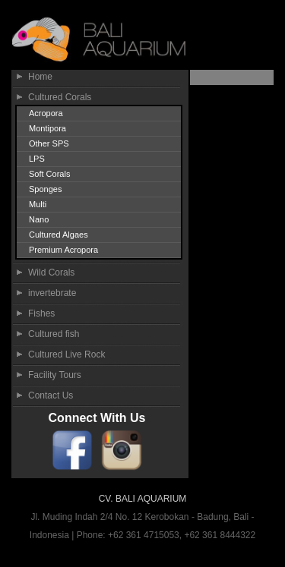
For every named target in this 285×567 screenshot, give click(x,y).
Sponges (45, 189)
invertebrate (52, 293)
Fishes (41, 313)
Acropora (46, 113)
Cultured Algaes (58, 234)
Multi (37, 204)
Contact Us (50, 395)
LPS (37, 158)
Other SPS (49, 143)
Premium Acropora (63, 249)
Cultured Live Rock (66, 354)
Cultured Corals (59, 97)
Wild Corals (51, 272)
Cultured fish (53, 334)
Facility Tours (54, 375)
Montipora (47, 128)
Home (40, 76)
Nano (39, 219)
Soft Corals (49, 173)
